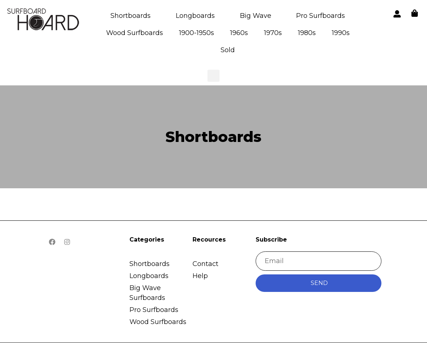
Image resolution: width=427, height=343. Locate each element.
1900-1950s (196, 33)
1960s (239, 33)
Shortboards (130, 16)
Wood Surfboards (134, 33)
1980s (307, 33)
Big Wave (255, 16)
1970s (273, 33)
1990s (341, 33)
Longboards (195, 16)
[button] (43, 20)
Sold (228, 50)
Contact (205, 264)
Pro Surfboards (320, 16)
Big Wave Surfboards (147, 293)
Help (200, 276)
